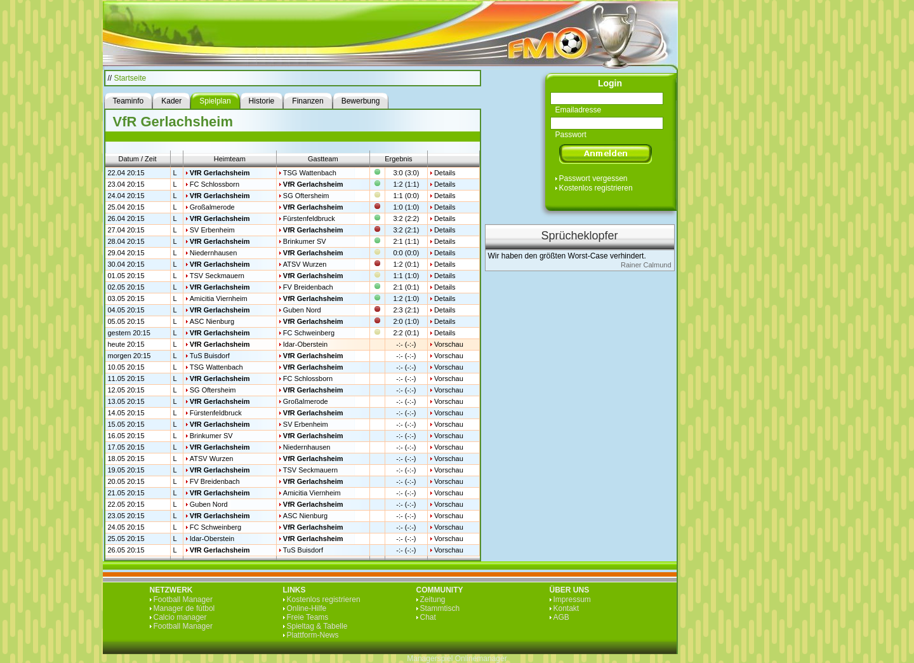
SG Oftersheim (306, 195)
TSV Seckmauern (217, 275)
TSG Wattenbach (309, 173)
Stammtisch (440, 608)
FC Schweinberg (308, 333)
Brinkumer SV (304, 241)
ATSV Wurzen (305, 264)
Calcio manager (180, 617)
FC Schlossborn (214, 184)
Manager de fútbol (184, 608)
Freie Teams (308, 617)
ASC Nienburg (212, 321)
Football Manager (183, 599)
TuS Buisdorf (210, 355)
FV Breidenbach (308, 287)
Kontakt (566, 608)
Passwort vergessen (593, 178)
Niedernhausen (213, 253)
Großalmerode (212, 207)
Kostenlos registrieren (596, 188)
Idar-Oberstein (305, 344)
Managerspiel (430, 658)
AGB (561, 617)
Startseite (130, 78)
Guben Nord (302, 310)
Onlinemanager (481, 658)
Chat (428, 617)
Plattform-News (313, 635)
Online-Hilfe (307, 608)
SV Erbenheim (212, 230)
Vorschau (448, 344)
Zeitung (433, 599)
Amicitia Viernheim (219, 298)
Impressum (572, 599)
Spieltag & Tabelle (317, 626)
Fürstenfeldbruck (309, 218)
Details (445, 173)
